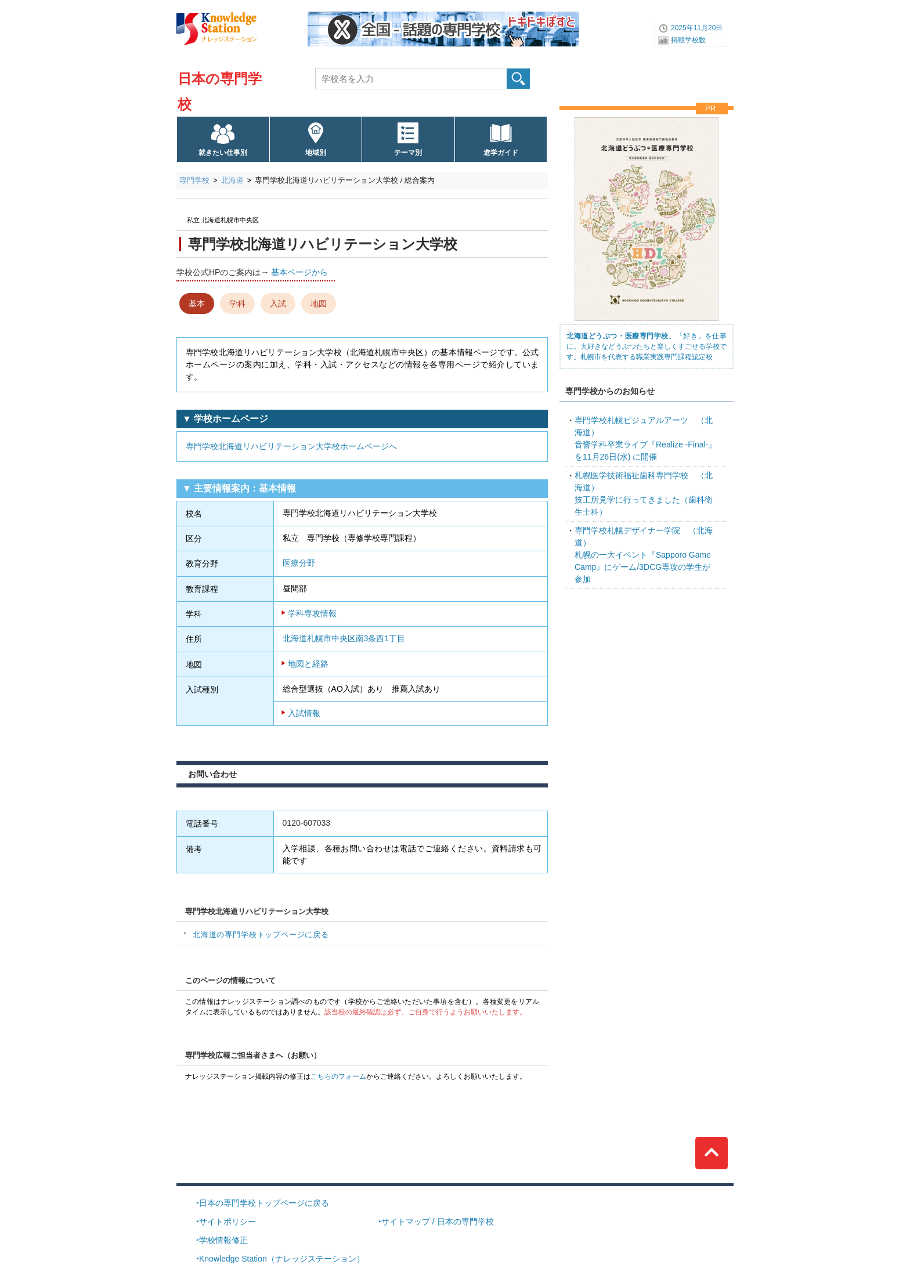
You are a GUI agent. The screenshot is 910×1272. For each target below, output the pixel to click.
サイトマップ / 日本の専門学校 (437, 1221)
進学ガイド (500, 153)
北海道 (232, 180)
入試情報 (304, 713)
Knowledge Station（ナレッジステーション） (281, 1258)
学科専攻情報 (312, 613)
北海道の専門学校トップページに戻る (261, 934)
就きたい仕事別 (222, 153)
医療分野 (299, 563)
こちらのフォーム (338, 1076)
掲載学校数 (688, 40)
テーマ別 (408, 153)
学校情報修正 (223, 1240)
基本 (197, 303)
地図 (318, 303)
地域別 (315, 153)
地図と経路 (308, 663)
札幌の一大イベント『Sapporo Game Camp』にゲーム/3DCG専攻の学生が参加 (644, 555)
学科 (237, 303)
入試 (278, 303)
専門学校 (194, 180)
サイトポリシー (227, 1221)
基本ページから (299, 272)
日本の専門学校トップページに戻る (264, 1203)
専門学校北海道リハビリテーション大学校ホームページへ (291, 446)
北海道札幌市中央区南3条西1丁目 (344, 638)
